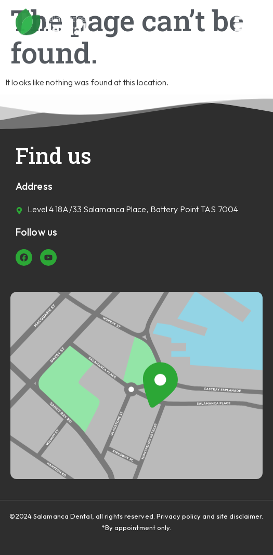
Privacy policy (179, 516)
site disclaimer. (240, 516)
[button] (245, 22)
